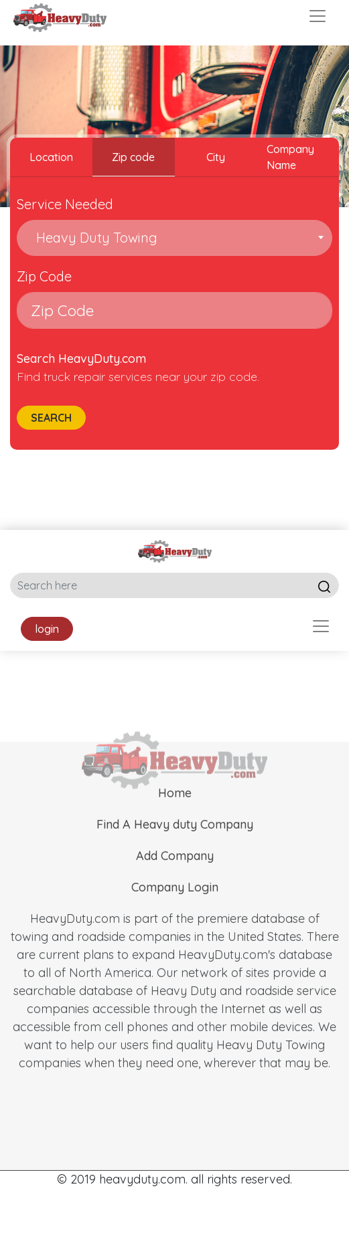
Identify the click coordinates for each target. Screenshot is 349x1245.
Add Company (175, 875)
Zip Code (44, 276)
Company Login (174, 907)
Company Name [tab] (290, 157)
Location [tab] (51, 157)
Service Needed (65, 204)
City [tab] (215, 157)
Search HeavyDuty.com (81, 358)
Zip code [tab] (133, 157)
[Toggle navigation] (317, 16)
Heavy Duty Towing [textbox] (93, 237)
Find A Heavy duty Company (174, 844)
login (47, 629)
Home (175, 813)
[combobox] (174, 238)
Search (51, 417)
